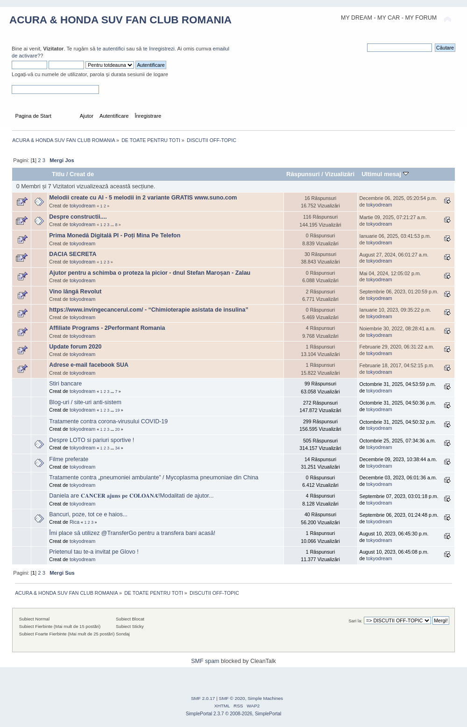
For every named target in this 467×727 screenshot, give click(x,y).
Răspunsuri (303, 174)
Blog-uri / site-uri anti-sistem (85, 402)
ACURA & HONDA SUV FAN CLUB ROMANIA (120, 20)
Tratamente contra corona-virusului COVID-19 (108, 421)
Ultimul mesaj (384, 174)
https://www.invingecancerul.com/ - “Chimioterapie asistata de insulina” (148, 309)
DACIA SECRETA (72, 254)
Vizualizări (340, 174)
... (113, 224)
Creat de (82, 174)
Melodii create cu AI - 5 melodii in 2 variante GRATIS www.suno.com (143, 197)
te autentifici (111, 48)
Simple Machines (265, 698)
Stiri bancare (65, 383)
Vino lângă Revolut (75, 291)
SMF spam (205, 661)
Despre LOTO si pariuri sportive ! (91, 440)
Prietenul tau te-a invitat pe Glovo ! (93, 552)
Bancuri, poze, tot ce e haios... (88, 514)
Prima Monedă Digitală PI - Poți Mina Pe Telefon (114, 235)
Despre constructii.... (77, 217)
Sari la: (355, 620)
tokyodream (82, 205)
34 (117, 448)
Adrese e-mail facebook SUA (88, 365)
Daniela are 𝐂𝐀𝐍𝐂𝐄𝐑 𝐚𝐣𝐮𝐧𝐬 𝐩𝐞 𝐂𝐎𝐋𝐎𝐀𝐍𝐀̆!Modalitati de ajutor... (131, 495)
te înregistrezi (158, 48)
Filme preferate (68, 459)
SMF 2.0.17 (203, 698)
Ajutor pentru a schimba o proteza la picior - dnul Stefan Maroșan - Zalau (149, 273)
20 (117, 429)
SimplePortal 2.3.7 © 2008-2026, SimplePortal (234, 713)
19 (117, 410)
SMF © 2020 (232, 698)
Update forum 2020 (75, 346)
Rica (74, 522)
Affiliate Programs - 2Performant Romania (107, 328)
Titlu (58, 174)
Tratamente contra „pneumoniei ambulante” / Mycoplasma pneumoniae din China (153, 477)
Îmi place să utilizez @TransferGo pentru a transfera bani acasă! (132, 533)
